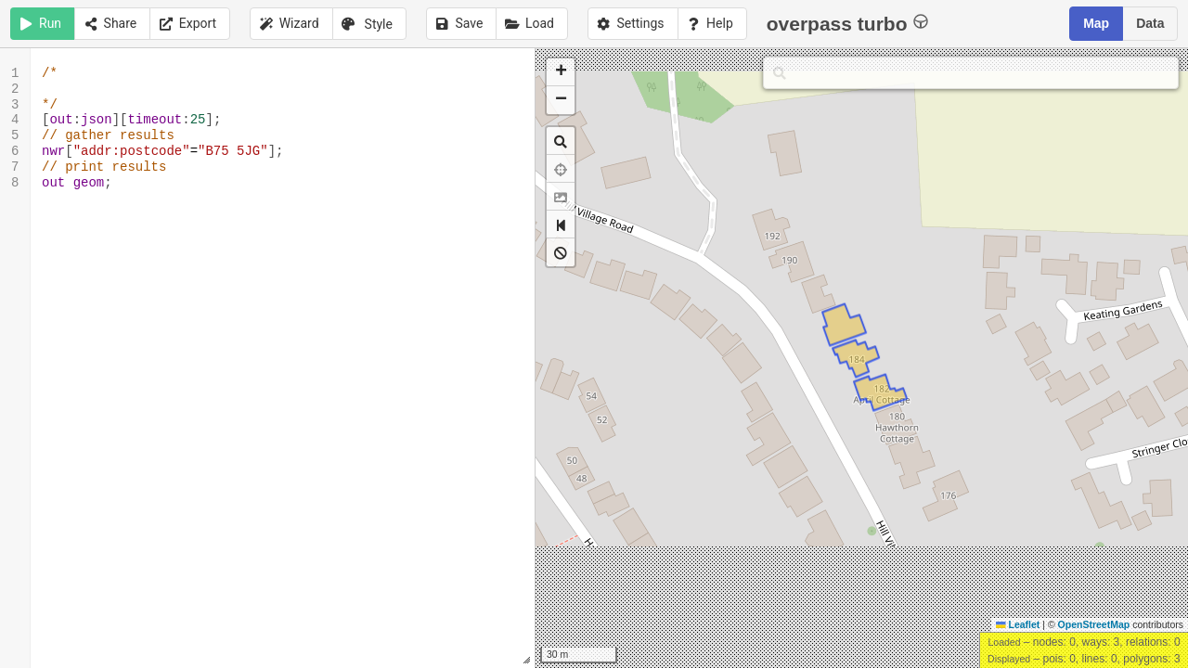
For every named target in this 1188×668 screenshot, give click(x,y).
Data (1150, 23)
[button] (561, 72)
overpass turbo (848, 22)
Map (1096, 23)
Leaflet (1018, 624)
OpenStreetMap (1094, 624)
